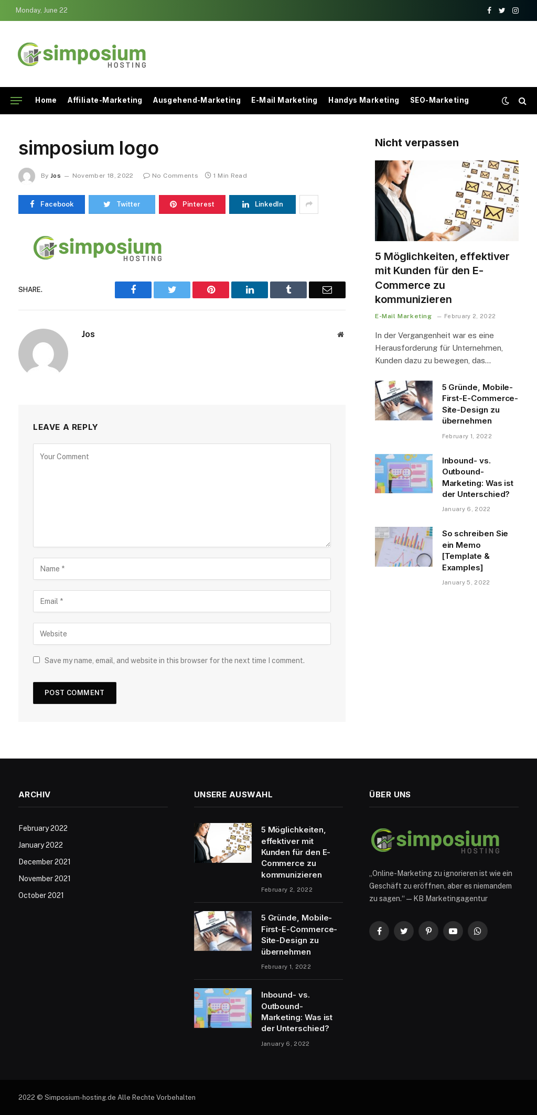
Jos (55, 175)
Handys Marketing (363, 100)
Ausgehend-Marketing (197, 100)
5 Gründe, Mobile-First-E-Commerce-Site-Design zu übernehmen (480, 404)
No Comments (170, 175)
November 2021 (44, 878)
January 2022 (40, 845)
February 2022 (43, 828)
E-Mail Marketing (284, 100)
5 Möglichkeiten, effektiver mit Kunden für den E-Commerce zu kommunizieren (442, 278)
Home (46, 100)
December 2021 (44, 862)
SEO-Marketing (439, 100)
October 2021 (41, 895)
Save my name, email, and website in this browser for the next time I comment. (175, 660)
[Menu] (16, 101)
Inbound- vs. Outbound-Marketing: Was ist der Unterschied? (478, 477)
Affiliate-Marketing (105, 100)
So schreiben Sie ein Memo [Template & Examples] (475, 550)
